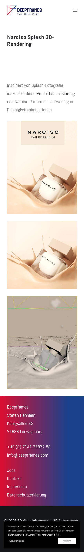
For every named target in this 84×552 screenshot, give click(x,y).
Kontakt (14, 478)
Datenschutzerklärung (26, 495)
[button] (75, 10)
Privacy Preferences (16, 541)
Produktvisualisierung (56, 93)
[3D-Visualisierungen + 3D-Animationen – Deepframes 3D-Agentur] (24, 10)
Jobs (11, 470)
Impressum (17, 487)
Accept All (67, 541)
